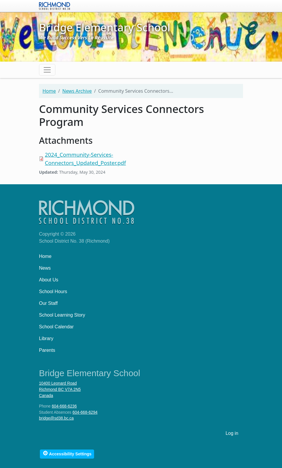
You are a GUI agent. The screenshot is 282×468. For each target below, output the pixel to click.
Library (46, 338)
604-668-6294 (84, 412)
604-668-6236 (64, 406)
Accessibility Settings (67, 453)
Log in (231, 433)
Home (49, 91)
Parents (47, 350)
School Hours (53, 291)
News (45, 268)
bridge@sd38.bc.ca (56, 418)
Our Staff (48, 303)
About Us (48, 279)
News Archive (77, 91)
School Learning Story (62, 314)
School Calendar (56, 326)
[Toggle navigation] (47, 70)
